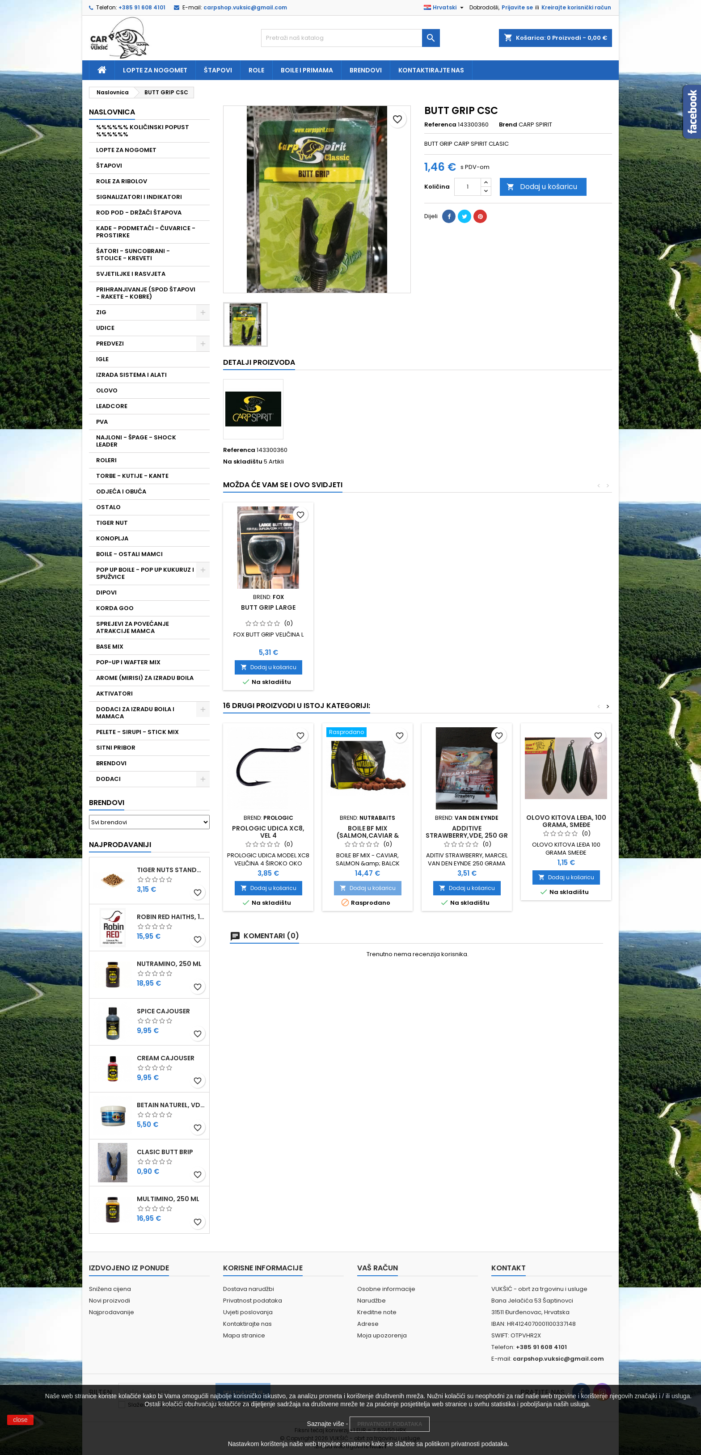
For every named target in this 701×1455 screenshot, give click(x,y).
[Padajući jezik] (445, 7)
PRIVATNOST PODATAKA (389, 1424)
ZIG (101, 312)
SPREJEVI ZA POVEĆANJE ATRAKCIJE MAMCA (132, 627)
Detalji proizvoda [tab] (259, 362)
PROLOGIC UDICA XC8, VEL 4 (268, 832)
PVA (102, 422)
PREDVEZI (110, 343)
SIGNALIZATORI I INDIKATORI (139, 197)
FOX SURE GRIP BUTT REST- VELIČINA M (467, 611)
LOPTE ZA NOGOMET (126, 150)
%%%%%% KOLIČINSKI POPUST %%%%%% (142, 131)
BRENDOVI (111, 763)
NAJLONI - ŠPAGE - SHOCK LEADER (136, 441)
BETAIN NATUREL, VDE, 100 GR (171, 1105)
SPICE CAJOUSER (163, 1011)
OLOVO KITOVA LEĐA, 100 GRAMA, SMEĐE (566, 821)
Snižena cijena (110, 1289)
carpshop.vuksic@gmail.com (245, 7)
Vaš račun (377, 1268)
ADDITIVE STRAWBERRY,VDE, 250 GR (467, 832)
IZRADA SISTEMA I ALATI (131, 375)
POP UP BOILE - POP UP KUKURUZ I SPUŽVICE (145, 573)
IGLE (102, 359)
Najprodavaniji (120, 844)
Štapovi (218, 70)
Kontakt (508, 1268)
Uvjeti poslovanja (248, 1312)
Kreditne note (377, 1312)
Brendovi (366, 70)
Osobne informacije (386, 1289)
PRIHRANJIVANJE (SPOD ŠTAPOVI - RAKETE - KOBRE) (145, 293)
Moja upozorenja (382, 1335)
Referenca (440, 125)
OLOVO (107, 390)
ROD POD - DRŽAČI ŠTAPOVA (139, 212)
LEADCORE (111, 406)
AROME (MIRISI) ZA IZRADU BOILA (145, 678)
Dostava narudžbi (248, 1289)
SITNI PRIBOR (115, 747)
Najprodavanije (111, 1312)
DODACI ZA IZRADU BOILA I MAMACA (135, 713)
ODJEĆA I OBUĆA (121, 491)
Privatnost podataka (252, 1300)
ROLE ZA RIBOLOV (121, 181)
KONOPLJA (112, 538)
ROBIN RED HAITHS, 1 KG (171, 916)
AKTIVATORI (114, 693)
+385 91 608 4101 (141, 7)
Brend (508, 125)
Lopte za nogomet (155, 70)
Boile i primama (307, 70)
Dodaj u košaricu (542, 186)
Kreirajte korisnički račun (576, 7)
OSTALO (108, 507)
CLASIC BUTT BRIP (165, 1152)
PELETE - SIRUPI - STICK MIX (137, 732)
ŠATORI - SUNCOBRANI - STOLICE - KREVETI (133, 254)
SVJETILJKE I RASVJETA (130, 274)
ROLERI (106, 460)
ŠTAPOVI (109, 165)
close (20, 1419)
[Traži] (350, 38)
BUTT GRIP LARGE (566, 607)
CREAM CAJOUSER (165, 1058)
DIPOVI (106, 592)
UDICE (105, 328)
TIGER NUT (112, 523)
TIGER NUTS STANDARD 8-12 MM (171, 869)
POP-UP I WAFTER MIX (128, 662)
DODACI (108, 779)
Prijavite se (517, 7)
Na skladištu (242, 462)
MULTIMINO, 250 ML (168, 1198)
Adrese (368, 1324)
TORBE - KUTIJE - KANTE (132, 476)
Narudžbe (371, 1300)
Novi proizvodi (109, 1300)
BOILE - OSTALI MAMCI (129, 554)
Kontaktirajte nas (431, 70)
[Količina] (467, 187)
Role (256, 70)
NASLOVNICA (112, 112)
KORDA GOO (115, 608)
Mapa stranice (244, 1335)
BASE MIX (109, 646)
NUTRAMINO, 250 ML (169, 963)
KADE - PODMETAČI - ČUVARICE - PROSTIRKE (145, 232)
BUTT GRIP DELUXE (268, 607)
